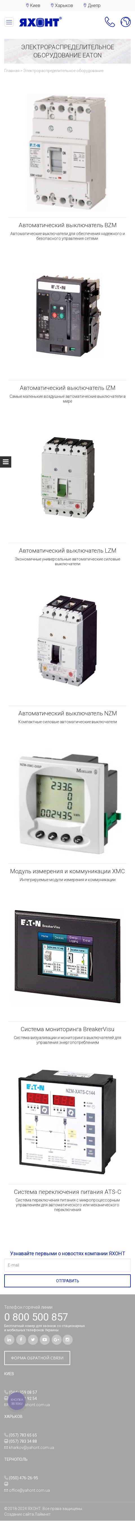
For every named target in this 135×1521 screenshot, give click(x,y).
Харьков (64, 5)
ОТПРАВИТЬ (67, 1281)
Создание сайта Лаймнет (27, 1514)
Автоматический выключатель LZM (67, 551)
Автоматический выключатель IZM (67, 388)
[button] (107, 25)
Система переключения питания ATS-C (67, 1192)
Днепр (94, 5)
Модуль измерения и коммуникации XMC (67, 871)
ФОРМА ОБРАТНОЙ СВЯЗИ (37, 1358)
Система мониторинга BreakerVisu (67, 1029)
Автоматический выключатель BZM (67, 225)
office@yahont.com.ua (29, 1405)
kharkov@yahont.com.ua (31, 1448)
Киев (35, 5)
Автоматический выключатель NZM (67, 713)
